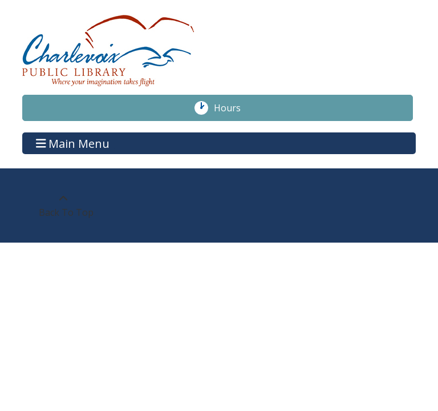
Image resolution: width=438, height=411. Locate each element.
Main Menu (73, 143)
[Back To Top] (63, 205)
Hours (233, 108)
